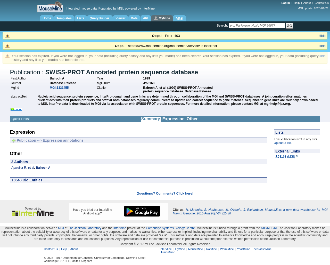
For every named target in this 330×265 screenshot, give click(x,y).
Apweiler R (18, 168)
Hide (322, 36)
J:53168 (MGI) (285, 156)
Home (47, 18)
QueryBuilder (100, 18)
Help (297, 2)
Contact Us (322, 2)
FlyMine (180, 249)
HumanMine (167, 252)
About (307, 2)
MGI (61, 228)
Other (192, 119)
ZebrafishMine (262, 249)
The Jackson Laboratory (84, 228)
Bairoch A (43, 168)
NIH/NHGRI (269, 228)
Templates (63, 18)
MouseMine (195, 249)
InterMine (119, 228)
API (145, 18)
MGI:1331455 (59, 88)
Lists (80, 18)
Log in (286, 2)
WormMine (227, 249)
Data (134, 18)
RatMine (211, 249)
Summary (150, 119)
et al (31, 168)
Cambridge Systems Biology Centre (170, 228)
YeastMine (243, 249)
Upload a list (282, 143)
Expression (173, 119)
